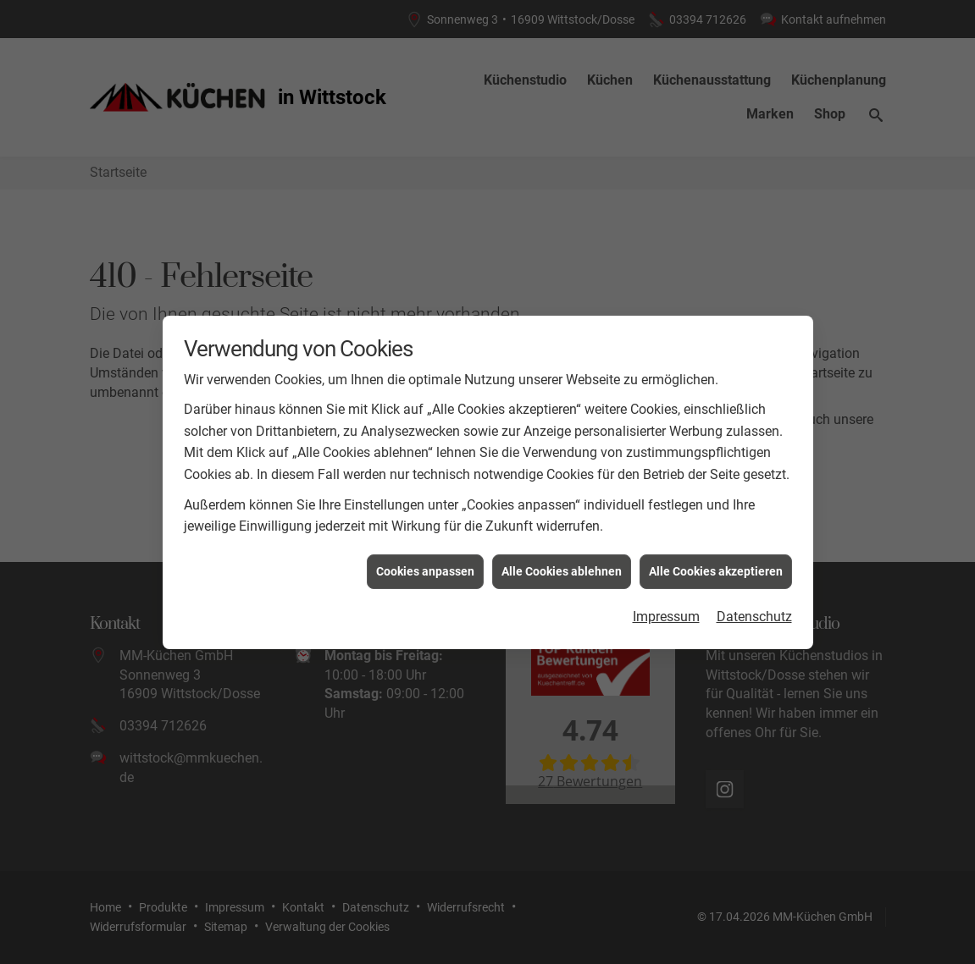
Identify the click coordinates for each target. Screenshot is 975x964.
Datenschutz (754, 614)
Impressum (666, 614)
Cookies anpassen (425, 568)
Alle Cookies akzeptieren (716, 568)
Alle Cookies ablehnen (561, 568)
